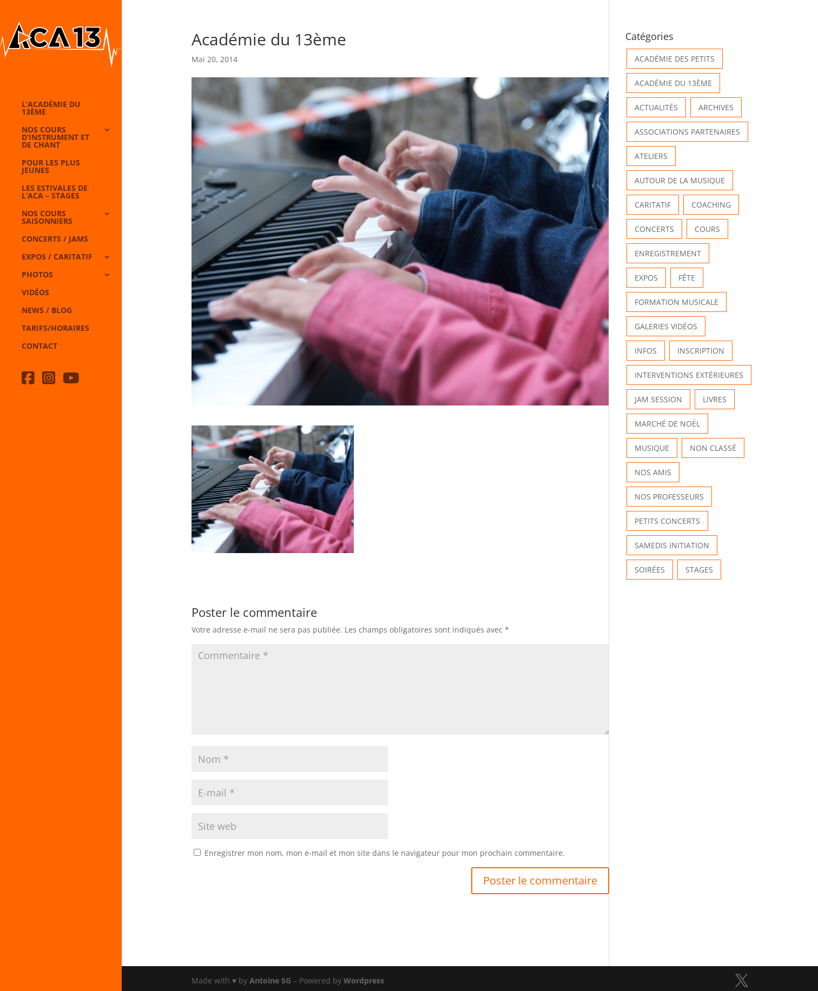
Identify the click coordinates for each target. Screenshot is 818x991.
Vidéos (35, 293)
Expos (646, 277)
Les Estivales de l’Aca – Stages (55, 192)
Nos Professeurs (669, 496)
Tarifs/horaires (55, 328)
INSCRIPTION (700, 350)
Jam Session (658, 399)
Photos (37, 275)
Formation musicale (676, 302)
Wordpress (364, 980)
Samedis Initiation (672, 545)
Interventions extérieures (689, 375)
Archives (716, 107)
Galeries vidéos (666, 326)
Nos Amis (653, 472)
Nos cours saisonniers (47, 218)
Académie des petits (675, 59)
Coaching (711, 204)
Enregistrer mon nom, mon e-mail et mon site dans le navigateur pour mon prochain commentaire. (385, 853)
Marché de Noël (667, 423)
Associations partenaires (687, 132)
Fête (686, 277)
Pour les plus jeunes (51, 167)
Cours (707, 229)
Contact (39, 346)
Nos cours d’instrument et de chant (55, 138)
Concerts (654, 229)
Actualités (656, 107)
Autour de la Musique (680, 180)
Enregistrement (668, 253)
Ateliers (651, 156)
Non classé (713, 448)
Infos (646, 350)
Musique (652, 448)
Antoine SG (270, 980)
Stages (699, 569)
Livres (715, 399)
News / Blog (47, 311)
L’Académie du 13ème (51, 109)
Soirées (650, 569)
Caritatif (653, 204)
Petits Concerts (667, 521)
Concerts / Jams (55, 239)
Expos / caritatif (57, 257)
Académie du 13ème (673, 83)
